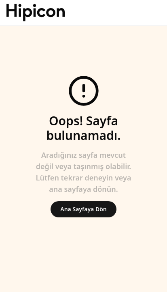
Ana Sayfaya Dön (83, 209)
